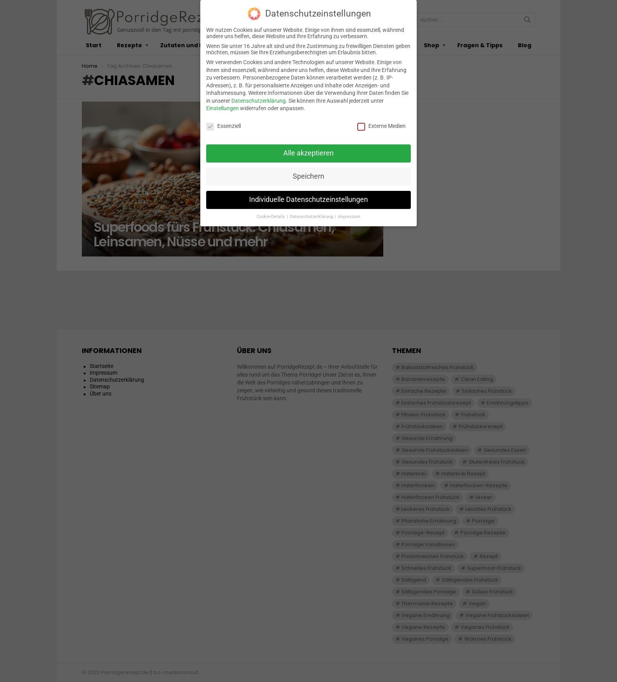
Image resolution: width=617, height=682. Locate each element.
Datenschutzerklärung (258, 96)
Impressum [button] (349, 211)
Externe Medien (381, 121)
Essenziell (223, 121)
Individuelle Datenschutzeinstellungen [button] (308, 195)
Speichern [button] (308, 172)
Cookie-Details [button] (271, 211)
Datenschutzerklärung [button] (312, 211)
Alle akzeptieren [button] (308, 148)
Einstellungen (222, 104)
